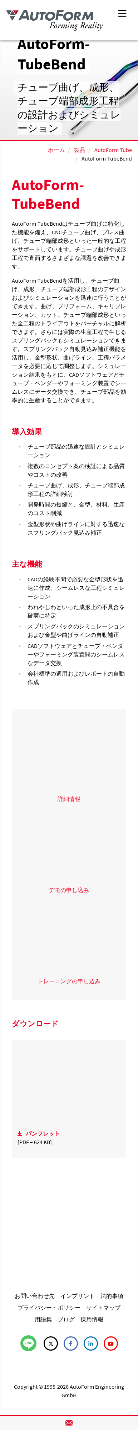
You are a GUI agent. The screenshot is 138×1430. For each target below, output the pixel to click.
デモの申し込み (69, 890)
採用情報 (91, 1319)
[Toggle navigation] (122, 13)
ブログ (66, 1319)
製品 (79, 149)
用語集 (43, 1319)
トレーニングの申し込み (69, 981)
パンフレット (43, 1133)
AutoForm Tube (113, 149)
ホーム (56, 149)
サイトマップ (103, 1307)
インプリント (77, 1295)
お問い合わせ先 (35, 1295)
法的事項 (111, 1295)
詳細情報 (69, 798)
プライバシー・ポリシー (49, 1307)
